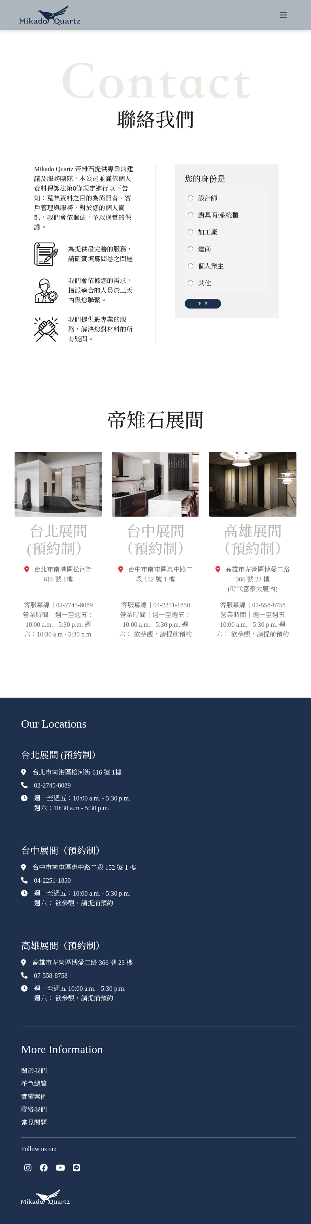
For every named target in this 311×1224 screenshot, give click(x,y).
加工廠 (207, 232)
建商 (204, 249)
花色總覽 (34, 1083)
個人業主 (211, 266)
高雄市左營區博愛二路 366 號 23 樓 (82, 962)
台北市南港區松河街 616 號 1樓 (76, 772)
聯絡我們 (34, 1109)
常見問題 (34, 1122)
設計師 (207, 198)
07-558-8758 (51, 975)
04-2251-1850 (52, 880)
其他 (204, 283)
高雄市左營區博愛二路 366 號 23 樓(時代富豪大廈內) (252, 579)
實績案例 (34, 1096)
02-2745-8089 (52, 785)
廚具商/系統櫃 (218, 215)
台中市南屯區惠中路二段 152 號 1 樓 (84, 867)
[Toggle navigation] (283, 15)
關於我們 (34, 1070)
